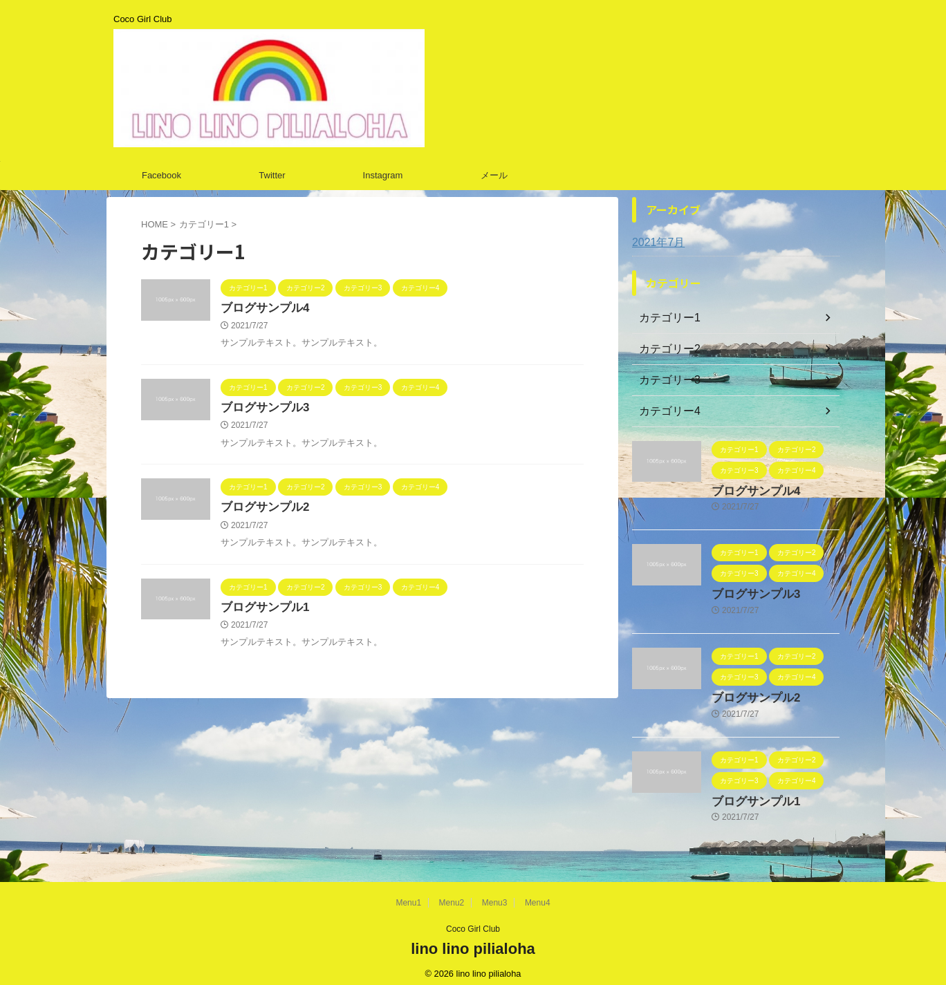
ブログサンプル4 (262, 309)
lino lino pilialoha (473, 940)
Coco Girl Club (473, 921)
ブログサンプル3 (262, 409)
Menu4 (537, 894)
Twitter (272, 175)
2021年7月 (655, 242)
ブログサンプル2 (262, 510)
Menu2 (452, 894)
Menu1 (408, 894)
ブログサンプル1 (262, 612)
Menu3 (495, 894)
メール (494, 175)
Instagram (383, 175)
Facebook (161, 175)
